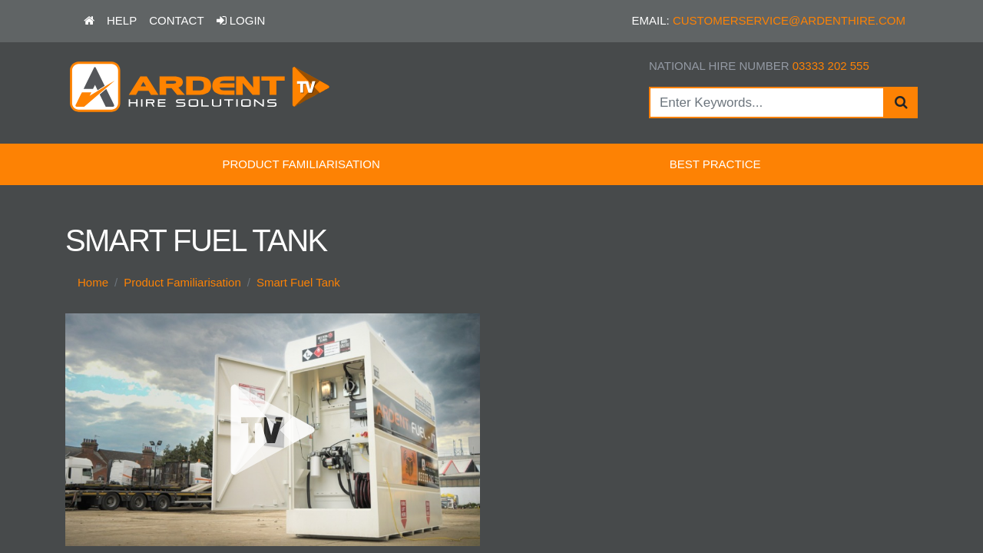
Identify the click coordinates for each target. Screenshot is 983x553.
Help (122, 20)
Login (241, 20)
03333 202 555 (831, 65)
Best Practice (715, 164)
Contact (176, 20)
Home (93, 282)
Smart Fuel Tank (298, 282)
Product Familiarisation (300, 164)
